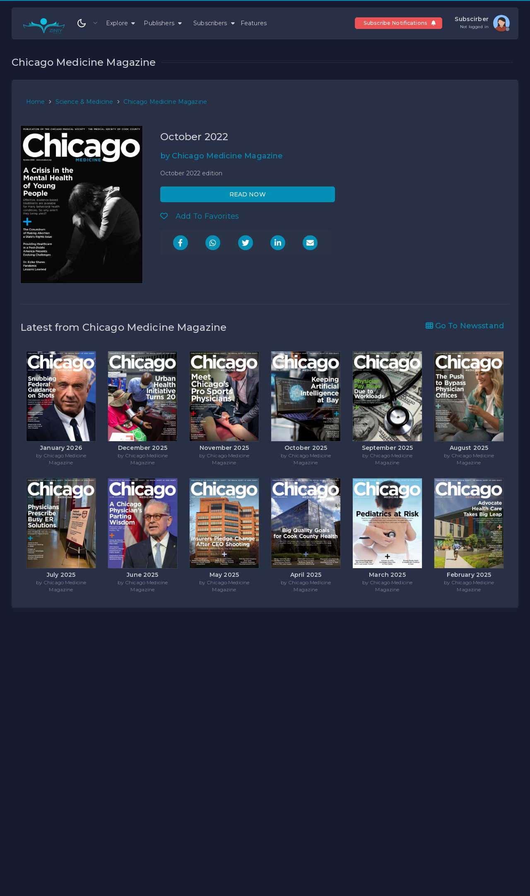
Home (35, 101)
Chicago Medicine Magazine (165, 101)
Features (254, 23)
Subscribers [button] (214, 23)
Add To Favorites (199, 216)
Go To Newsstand (465, 325)
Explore (120, 23)
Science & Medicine (84, 101)
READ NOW (247, 194)
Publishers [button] (163, 23)
